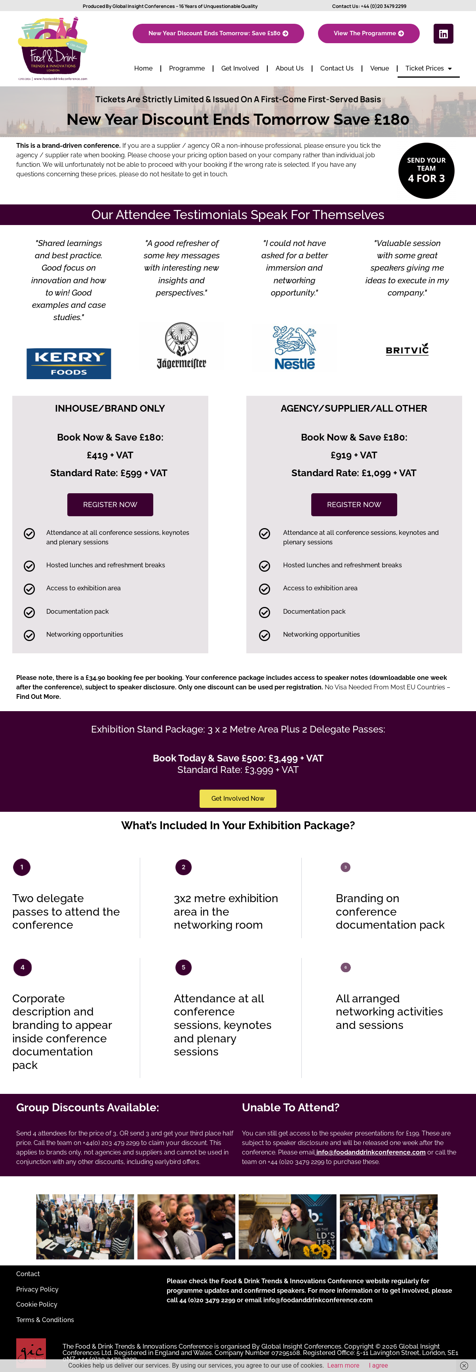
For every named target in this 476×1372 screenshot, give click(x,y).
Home (143, 68)
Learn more (343, 1365)
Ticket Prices (429, 68)
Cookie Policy (36, 1304)
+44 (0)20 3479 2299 (383, 6)
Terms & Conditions (45, 1320)
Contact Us (337, 68)
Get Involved (240, 68)
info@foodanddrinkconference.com (318, 1300)
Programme (187, 68)
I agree (378, 1365)
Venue (379, 68)
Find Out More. (38, 696)
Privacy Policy (37, 1289)
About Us (290, 68)
